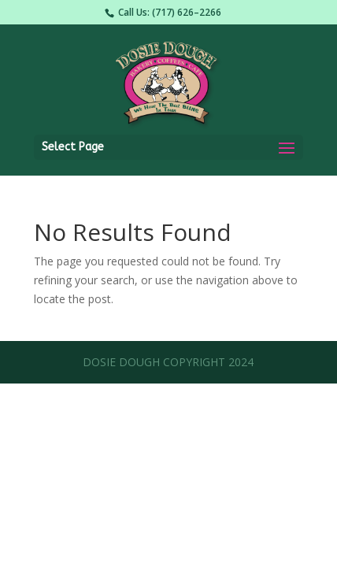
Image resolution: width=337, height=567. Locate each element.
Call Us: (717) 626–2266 (169, 12)
